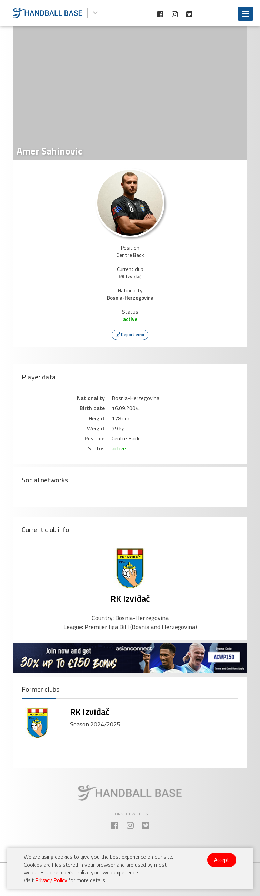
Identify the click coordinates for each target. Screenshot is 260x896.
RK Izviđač (130, 598)
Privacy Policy (51, 880)
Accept (221, 860)
